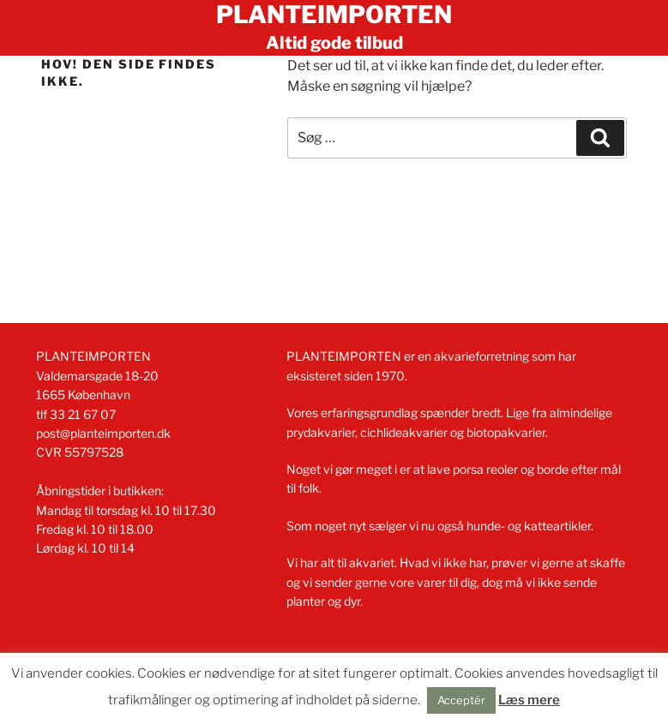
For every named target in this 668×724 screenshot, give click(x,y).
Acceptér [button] (461, 700)
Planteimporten (334, 14)
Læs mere (529, 700)
